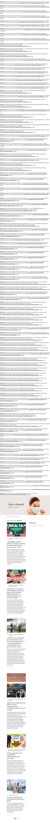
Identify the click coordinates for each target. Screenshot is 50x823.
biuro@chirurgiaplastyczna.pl (15, 680)
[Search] (36, 526)
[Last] (19, 819)
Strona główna (9, 516)
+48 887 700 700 (13, 677)
